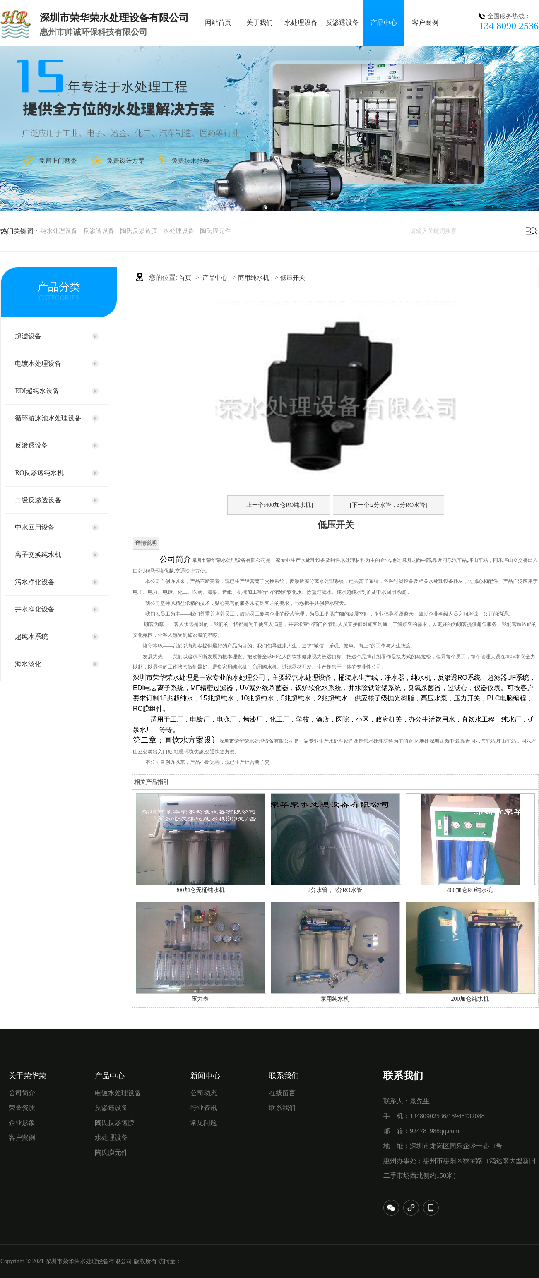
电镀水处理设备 (38, 363)
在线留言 (282, 1092)
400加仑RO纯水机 (470, 890)
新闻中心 (205, 1076)
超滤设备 (28, 336)
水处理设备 (301, 22)
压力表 (200, 999)
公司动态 (203, 1092)
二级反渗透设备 (38, 500)
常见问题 (203, 1122)
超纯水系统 (31, 636)
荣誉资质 (22, 1107)
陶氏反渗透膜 (138, 231)
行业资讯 (203, 1107)
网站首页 (218, 22)
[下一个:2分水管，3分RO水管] (388, 505)
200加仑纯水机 (470, 999)
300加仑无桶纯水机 (200, 890)
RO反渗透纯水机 (39, 472)
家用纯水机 (334, 999)
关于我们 (259, 22)
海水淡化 (28, 663)
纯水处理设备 (58, 231)
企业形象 (22, 1122)
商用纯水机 (253, 277)
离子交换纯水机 (38, 554)
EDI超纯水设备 (37, 390)
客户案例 (425, 22)
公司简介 (22, 1092)
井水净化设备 (35, 609)
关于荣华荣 (27, 1076)
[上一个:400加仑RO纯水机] (278, 505)
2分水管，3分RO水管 (335, 890)
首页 (185, 277)
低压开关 (292, 277)
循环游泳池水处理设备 (48, 418)
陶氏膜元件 (215, 231)
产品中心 (384, 22)
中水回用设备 (35, 527)
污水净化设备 (35, 581)
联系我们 (284, 1076)
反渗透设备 (342, 22)
